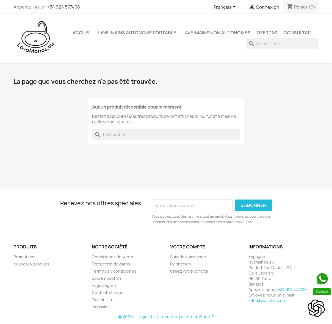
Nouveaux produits (31, 264)
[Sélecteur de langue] (225, 7)
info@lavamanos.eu (266, 300)
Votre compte (187, 247)
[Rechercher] (282, 43)
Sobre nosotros (107, 278)
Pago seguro (104, 285)
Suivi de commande (188, 256)
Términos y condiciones (114, 271)
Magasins (101, 306)
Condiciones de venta (112, 256)
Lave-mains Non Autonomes (216, 33)
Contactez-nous (107, 292)
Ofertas (267, 33)
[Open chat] (316, 308)
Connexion (180, 264)
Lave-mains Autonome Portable (137, 33)
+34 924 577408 (63, 7)
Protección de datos (111, 264)
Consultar (297, 33)
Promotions (24, 256)
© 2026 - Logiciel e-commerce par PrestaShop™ (166, 317)
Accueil (82, 33)
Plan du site (103, 299)
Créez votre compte (189, 271)
